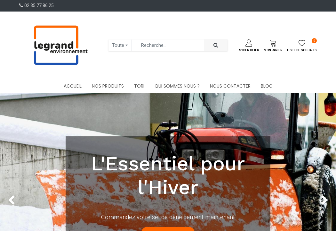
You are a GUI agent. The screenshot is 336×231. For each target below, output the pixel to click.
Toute (118, 45)
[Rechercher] (216, 45)
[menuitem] (72, 86)
